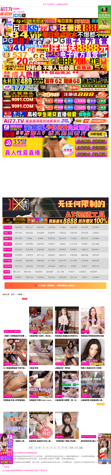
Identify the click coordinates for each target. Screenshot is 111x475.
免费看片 (18, 277)
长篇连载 (73, 255)
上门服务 (62, 227)
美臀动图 (40, 261)
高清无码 (51, 277)
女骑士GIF (62, 261)
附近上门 (29, 227)
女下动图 (51, 261)
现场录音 (29, 266)
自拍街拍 (51, 249)
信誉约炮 (73, 227)
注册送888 (63, 277)
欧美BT (84, 266)
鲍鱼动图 (29, 261)
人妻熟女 (95, 233)
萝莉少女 (84, 238)
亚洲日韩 (73, 233)
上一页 (37, 448)
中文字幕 (73, 244)
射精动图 (95, 261)
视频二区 (7, 238)
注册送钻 (82, 272)
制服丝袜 (51, 233)
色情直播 (40, 233)
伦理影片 (51, 244)
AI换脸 (29, 238)
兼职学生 (40, 227)
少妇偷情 (95, 277)
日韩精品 (40, 277)
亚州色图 (18, 249)
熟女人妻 (73, 277)
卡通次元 (84, 249)
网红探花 (18, 244)
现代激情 (18, 255)
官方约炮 (7, 227)
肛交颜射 (95, 238)
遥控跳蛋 (49, 272)
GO (81, 448)
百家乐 (84, 277)
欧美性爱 (84, 233)
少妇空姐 (51, 227)
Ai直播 (6, 272)
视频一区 (7, 233)
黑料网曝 (29, 244)
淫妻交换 (95, 255)
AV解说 (62, 244)
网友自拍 (27, 272)
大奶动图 (18, 261)
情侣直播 (7, 277)
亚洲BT (73, 266)
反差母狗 (40, 244)
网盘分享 (95, 266)
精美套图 (51, 266)
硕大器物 (95, 244)
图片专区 (7, 249)
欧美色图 (29, 249)
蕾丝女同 (62, 238)
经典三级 (29, 277)
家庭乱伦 (62, 255)
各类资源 (7, 266)
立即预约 (95, 227)
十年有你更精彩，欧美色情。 (14, 12)
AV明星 (84, 244)
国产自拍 (18, 233)
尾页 (72, 448)
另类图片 (73, 249)
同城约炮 (18, 227)
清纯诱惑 (62, 249)
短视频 (40, 238)
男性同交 (51, 238)
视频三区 (7, 244)
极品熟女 (95, 249)
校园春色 (51, 255)
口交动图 (84, 261)
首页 (13, 294)
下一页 (64, 448)
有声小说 (18, 266)
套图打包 (62, 266)
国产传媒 (18, 238)
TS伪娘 (73, 238)
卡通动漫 (62, 233)
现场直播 (38, 272)
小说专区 (7, 255)
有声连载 (40, 266)
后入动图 (73, 261)
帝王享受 (84, 227)
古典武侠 (29, 255)
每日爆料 (93, 272)
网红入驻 (16, 272)
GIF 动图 (7, 261)
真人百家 (60, 272)
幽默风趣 (84, 255)
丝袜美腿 (40, 249)
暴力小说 (40, 255)
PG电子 (72, 272)
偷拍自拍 (29, 233)
